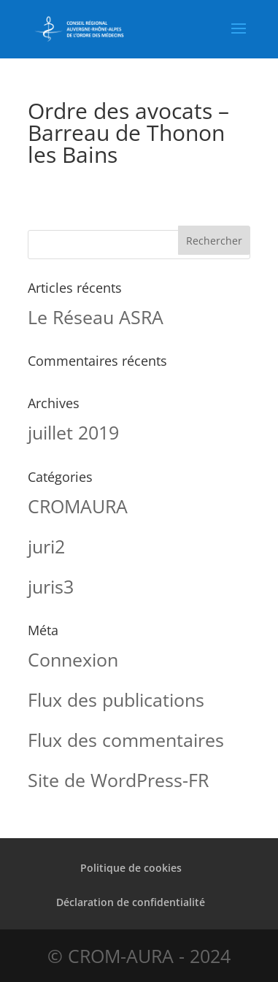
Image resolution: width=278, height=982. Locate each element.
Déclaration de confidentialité (130, 902)
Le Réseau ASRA (95, 316)
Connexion (73, 659)
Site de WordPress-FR (118, 779)
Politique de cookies (131, 868)
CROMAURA (78, 506)
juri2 (46, 546)
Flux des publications (116, 699)
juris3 (51, 586)
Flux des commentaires (126, 739)
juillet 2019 (73, 432)
